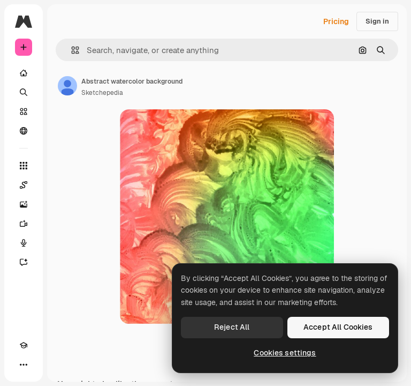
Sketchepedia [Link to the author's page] (102, 92)
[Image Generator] (23, 204)
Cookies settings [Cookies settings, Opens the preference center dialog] (285, 353)
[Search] (23, 92)
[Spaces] (23, 185)
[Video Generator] (23, 223)
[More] (23, 364)
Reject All (231, 327)
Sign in (377, 21)
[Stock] (23, 111)
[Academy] (23, 345)
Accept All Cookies (338, 327)
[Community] (23, 130)
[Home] (23, 72)
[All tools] (23, 165)
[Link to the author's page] (67, 85)
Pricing (336, 21)
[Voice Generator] (23, 242)
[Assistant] (23, 262)
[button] (71, 50)
